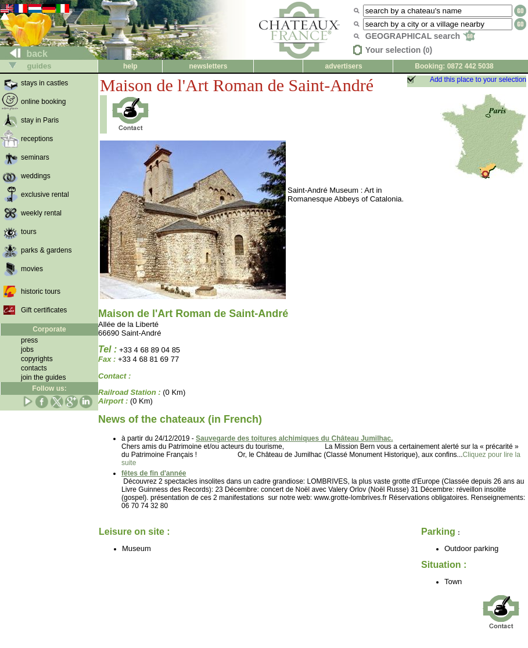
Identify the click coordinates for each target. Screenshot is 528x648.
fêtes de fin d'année (153, 473)
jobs (27, 349)
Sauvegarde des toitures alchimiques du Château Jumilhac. (294, 438)
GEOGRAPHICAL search (420, 36)
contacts (34, 368)
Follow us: (49, 388)
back (24, 54)
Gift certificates (44, 310)
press (29, 340)
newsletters (208, 66)
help (130, 66)
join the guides (43, 377)
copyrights (37, 359)
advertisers (343, 66)
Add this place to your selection (478, 79)
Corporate (49, 329)
